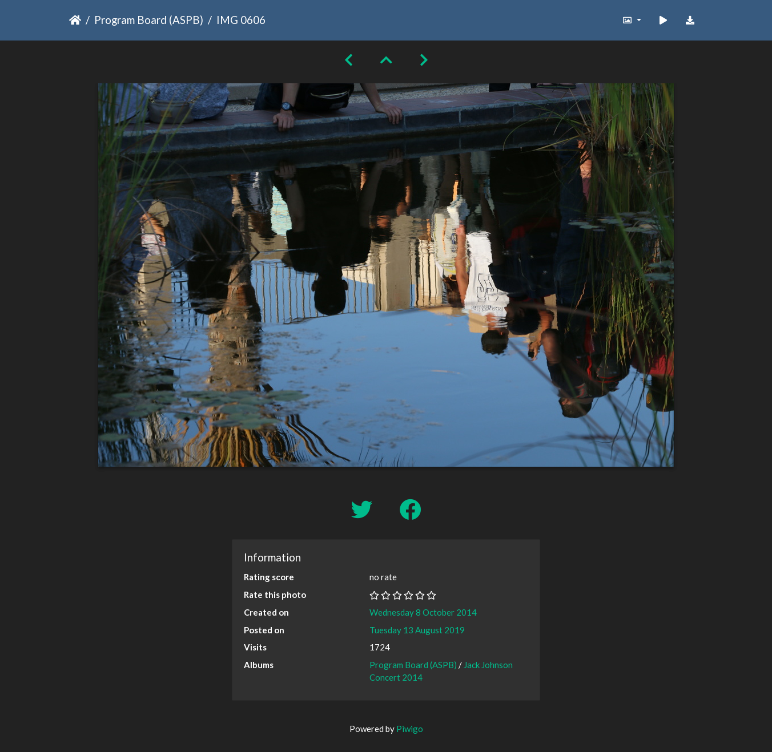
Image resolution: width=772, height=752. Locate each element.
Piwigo (409, 728)
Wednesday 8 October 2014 (423, 612)
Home (75, 20)
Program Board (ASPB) (148, 19)
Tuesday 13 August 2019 (417, 630)
